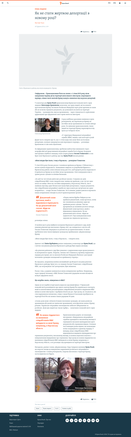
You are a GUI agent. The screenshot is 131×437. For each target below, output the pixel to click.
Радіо (11, 423)
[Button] (84, 32)
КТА (114, 3)
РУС (109, 3)
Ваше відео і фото (15, 420)
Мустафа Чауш (39, 23)
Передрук (40, 423)
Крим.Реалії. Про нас (44, 420)
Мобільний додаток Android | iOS (20, 426)
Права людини (40, 9)
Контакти (40, 426)
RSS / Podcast (13, 430)
